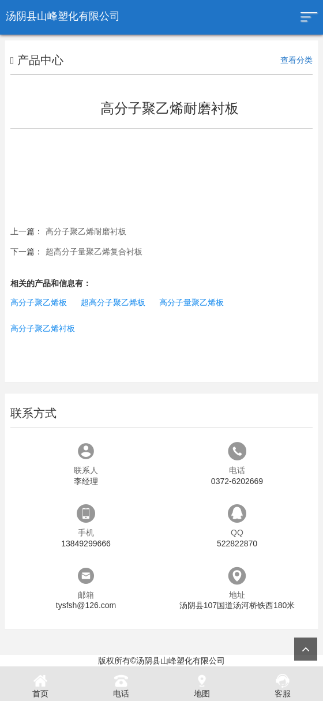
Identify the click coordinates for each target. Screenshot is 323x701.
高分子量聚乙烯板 (191, 302)
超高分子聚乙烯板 (113, 302)
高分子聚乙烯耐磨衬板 (86, 231)
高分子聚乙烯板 (38, 302)
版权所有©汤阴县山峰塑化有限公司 (161, 660)
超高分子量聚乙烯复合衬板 (94, 251)
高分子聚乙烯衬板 (42, 328)
